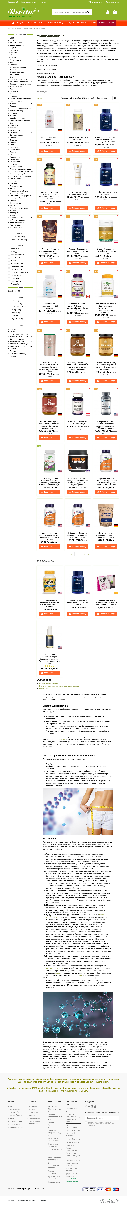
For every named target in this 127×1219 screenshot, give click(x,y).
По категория (20, 34)
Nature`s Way (15, 1112)
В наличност (18, 237)
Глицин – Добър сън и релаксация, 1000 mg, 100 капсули (77, 251)
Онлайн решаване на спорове (53, 1165)
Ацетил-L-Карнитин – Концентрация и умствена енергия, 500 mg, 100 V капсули (49, 536)
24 (115, 98)
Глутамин (14, 48)
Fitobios (15, 284)
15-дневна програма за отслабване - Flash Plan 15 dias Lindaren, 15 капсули (106, 603)
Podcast (13, 329)
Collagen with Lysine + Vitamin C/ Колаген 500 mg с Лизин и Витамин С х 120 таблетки (78, 307)
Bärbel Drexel (17, 263)
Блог (21, 326)
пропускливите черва (54, 968)
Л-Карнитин (15, 50)
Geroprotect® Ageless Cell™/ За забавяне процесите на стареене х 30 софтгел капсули (106, 425)
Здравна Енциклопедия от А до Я (55, 1117)
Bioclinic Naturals (18, 307)
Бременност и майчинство (20, 334)
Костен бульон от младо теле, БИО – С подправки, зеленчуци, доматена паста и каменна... (77, 366)
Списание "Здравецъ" (18, 354)
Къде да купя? (13, 2)
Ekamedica (16, 275)
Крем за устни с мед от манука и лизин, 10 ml (78, 193)
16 (84, 554)
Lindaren (15, 313)
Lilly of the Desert (16, 1122)
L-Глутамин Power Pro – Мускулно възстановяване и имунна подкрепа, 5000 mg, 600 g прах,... (77, 482)
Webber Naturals (16, 1128)
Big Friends (16, 304)
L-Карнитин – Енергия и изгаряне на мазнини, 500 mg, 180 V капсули (77, 535)
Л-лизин (13, 55)
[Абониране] (116, 1118)
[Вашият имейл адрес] (99, 1118)
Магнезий (33, 1107)
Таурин (13, 57)
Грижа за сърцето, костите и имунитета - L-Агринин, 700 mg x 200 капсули (106, 140)
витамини (59, 973)
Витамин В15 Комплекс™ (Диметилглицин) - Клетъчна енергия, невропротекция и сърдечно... (106, 308)
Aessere (15, 249)
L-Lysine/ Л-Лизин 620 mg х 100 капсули (106, 193)
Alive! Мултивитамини (16, 1108)
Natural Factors (16, 1115)
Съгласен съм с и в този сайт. (101, 1124)
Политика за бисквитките (53, 1145)
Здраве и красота (17, 341)
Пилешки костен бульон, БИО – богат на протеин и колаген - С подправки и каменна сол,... (105, 366)
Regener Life (17, 319)
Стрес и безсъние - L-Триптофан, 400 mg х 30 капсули (106, 251)
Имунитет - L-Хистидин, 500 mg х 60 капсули (77, 423)
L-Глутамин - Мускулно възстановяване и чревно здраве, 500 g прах (49, 251)
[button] (21, 23)
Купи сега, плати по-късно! (55, 1178)
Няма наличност (19, 240)
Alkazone (13, 1119)
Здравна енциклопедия (29, 2)
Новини (13, 349)
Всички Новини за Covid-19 (21, 337)
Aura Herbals (17, 257)
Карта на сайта (54, 1182)
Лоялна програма (52, 1172)
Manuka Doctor (15, 1125)
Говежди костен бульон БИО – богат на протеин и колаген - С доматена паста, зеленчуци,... (49, 425)
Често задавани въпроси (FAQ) (54, 1159)
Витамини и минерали (33, 1114)
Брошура (43, 2)
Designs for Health (19, 266)
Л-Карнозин (15, 53)
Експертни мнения (17, 339)
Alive (14, 252)
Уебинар (13, 356)
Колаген (32, 1110)
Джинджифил (34, 1119)
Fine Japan (16, 281)
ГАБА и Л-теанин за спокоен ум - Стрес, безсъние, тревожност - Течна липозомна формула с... (50, 659)
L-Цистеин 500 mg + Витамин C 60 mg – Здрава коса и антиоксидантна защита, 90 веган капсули (106, 482)
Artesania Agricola (19, 254)
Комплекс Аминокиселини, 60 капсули (77, 139)
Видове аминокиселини (48, 684)
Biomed (15, 260)
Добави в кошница (49, 151)
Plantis (14, 316)
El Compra (16, 278)
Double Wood (17, 269)
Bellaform (15, 301)
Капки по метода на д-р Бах (21, 346)
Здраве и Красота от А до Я (54, 1125)
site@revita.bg (74, 1139)
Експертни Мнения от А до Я (54, 1109)
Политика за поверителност (54, 1140)
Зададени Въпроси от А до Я (55, 1133)
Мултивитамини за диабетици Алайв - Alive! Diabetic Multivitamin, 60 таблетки (50, 604)
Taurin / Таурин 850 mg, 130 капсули (49, 139)
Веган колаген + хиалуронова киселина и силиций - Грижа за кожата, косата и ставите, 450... (49, 367)
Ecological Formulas (19, 272)
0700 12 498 (71, 1128)
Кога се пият (44, 689)
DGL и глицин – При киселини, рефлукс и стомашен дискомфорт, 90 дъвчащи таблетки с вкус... (49, 482)
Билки (12, 332)
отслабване (77, 976)
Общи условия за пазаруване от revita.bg (55, 1152)
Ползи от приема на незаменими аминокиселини (59, 686)
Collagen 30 (16, 310)
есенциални (60, 740)
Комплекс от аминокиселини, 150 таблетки (49, 306)
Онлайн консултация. (72, 1180)
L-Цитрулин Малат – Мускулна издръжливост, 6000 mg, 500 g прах (106, 535)
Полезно (13, 351)
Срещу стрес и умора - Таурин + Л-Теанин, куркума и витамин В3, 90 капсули (49, 195)
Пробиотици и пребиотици (34, 1123)
